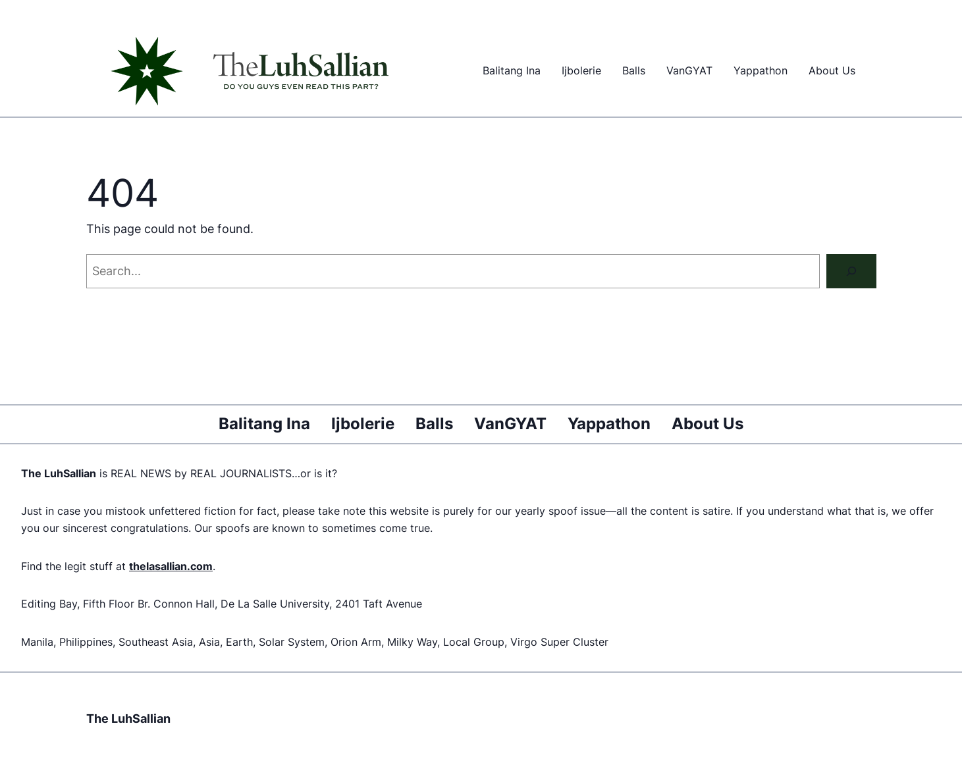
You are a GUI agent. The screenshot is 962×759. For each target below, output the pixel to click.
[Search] (851, 271)
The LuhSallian (128, 718)
